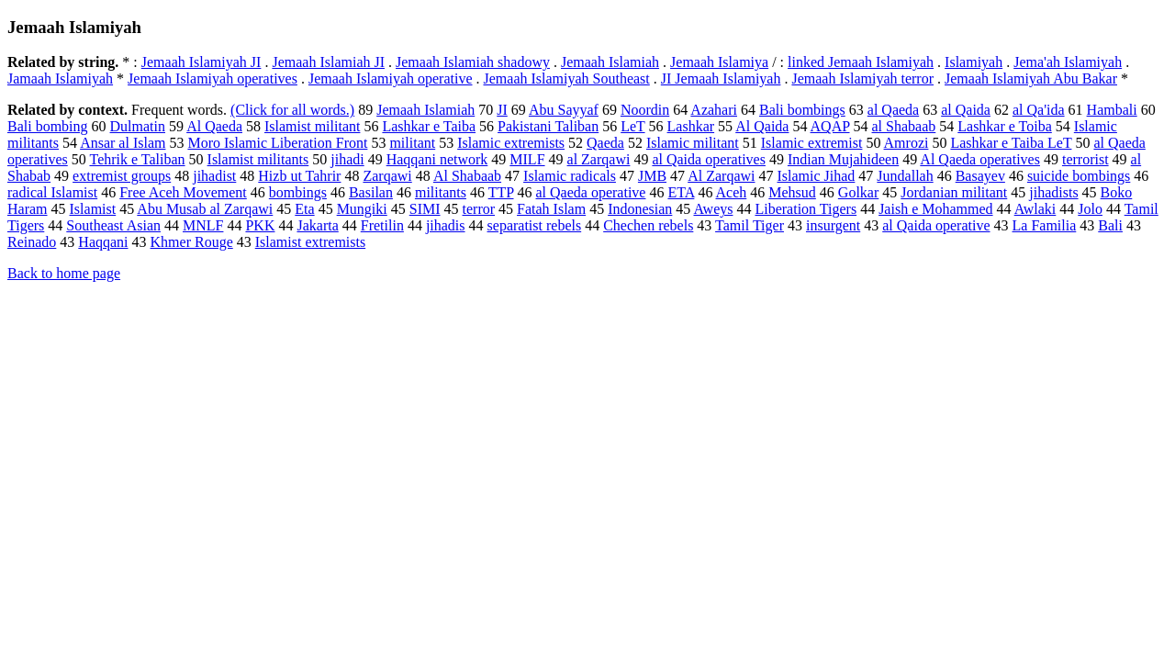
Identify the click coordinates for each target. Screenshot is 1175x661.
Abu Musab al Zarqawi (205, 209)
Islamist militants (258, 159)
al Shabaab (904, 126)
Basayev (980, 176)
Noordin (645, 110)
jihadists (1053, 192)
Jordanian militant (954, 192)
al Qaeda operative (591, 192)
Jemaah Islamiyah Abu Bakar (1031, 78)
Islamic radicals (569, 176)
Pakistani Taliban (548, 126)
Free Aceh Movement (183, 192)
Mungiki (362, 209)
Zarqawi (387, 176)
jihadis (445, 225)
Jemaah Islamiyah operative (390, 78)
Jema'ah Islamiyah (1067, 62)
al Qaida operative (936, 225)
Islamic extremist (812, 143)
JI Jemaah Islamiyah (721, 78)
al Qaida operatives (709, 159)
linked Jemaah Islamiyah (861, 62)
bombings (298, 192)
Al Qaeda (214, 126)
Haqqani (103, 242)
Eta (304, 209)
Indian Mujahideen (843, 159)
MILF (526, 159)
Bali (1110, 225)
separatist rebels (534, 225)
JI (502, 110)
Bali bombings (802, 110)
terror (479, 209)
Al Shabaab (467, 176)
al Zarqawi (599, 159)
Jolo (1090, 209)
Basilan (371, 192)
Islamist (93, 209)
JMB (652, 176)
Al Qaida (762, 126)
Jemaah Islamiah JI (328, 62)
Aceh (731, 192)
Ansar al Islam (122, 143)
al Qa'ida (1039, 110)
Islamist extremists (310, 242)
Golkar (858, 192)
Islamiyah (973, 62)
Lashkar (691, 126)
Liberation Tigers (805, 209)
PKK (259, 225)
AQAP (830, 126)
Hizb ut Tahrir (299, 176)
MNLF (203, 225)
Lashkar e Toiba (1004, 126)
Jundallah (905, 176)
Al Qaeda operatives (980, 159)
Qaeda (605, 143)
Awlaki (1035, 209)
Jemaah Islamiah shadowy (473, 62)
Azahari (713, 110)
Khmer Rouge (192, 242)
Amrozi (906, 143)
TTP (501, 192)
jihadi (347, 159)
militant (412, 143)
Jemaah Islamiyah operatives (212, 78)
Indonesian (640, 209)
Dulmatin (137, 126)
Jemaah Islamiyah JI (201, 62)
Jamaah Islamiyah (60, 78)
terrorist (1085, 159)
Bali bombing (47, 126)
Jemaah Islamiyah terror (862, 78)
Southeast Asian (113, 225)
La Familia (1045, 225)
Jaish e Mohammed (935, 209)
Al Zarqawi (721, 176)
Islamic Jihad (816, 176)
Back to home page (63, 273)
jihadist (214, 176)
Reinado (31, 242)
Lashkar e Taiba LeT (1010, 143)
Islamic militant (692, 143)
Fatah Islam (551, 209)
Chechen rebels (648, 225)
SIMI (425, 209)
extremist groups (122, 176)
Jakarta (317, 225)
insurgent (833, 225)
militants (440, 192)
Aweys (713, 209)
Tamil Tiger (749, 225)
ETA (680, 192)
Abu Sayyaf (564, 110)
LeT (632, 126)
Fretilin (382, 225)
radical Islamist (52, 192)
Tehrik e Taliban (137, 159)
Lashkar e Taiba (429, 126)
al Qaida (965, 110)
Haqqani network (437, 159)
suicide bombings (1078, 176)
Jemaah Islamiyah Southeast (567, 78)
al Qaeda (893, 110)
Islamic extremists (511, 143)
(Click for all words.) (292, 110)
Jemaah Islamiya (719, 62)
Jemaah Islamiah (610, 62)
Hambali (1112, 110)
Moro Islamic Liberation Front (277, 143)
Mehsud (792, 192)
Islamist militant (312, 126)
